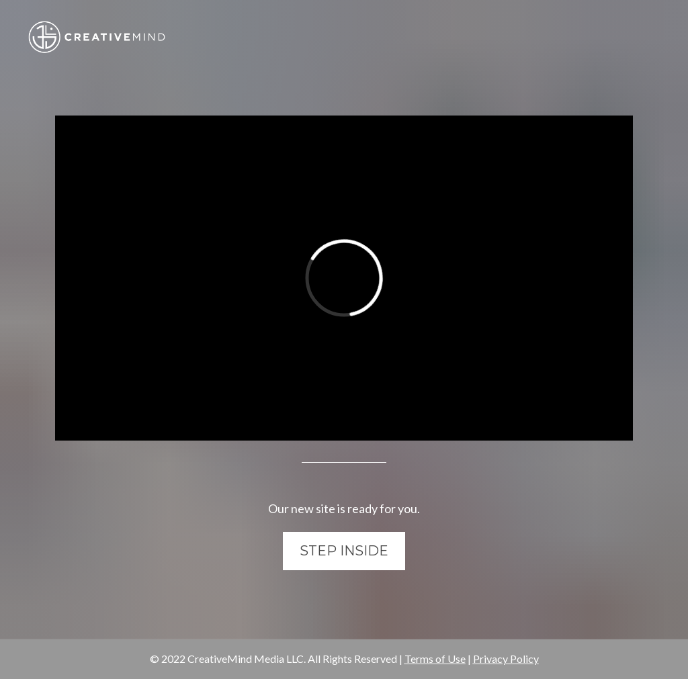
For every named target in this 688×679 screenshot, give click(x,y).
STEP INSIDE (344, 551)
